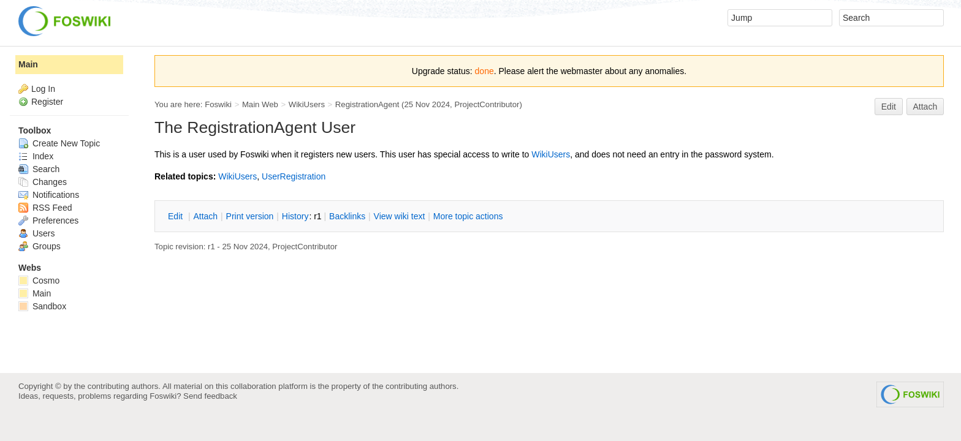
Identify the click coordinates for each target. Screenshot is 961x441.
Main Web (260, 104)
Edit (888, 106)
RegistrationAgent (367, 104)
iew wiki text (399, 216)
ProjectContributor (486, 104)
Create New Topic (59, 143)
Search (38, 169)
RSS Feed (45, 208)
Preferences (48, 220)
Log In (43, 89)
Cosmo (38, 280)
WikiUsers (307, 104)
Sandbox (42, 306)
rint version (250, 216)
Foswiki (218, 104)
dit (176, 216)
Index (35, 156)
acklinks (347, 216)
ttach (205, 216)
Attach (925, 106)
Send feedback (210, 396)
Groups (39, 246)
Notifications (48, 195)
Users (36, 233)
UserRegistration (293, 176)
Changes (42, 182)
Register (47, 102)
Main (28, 64)
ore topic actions (468, 216)
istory (295, 216)
